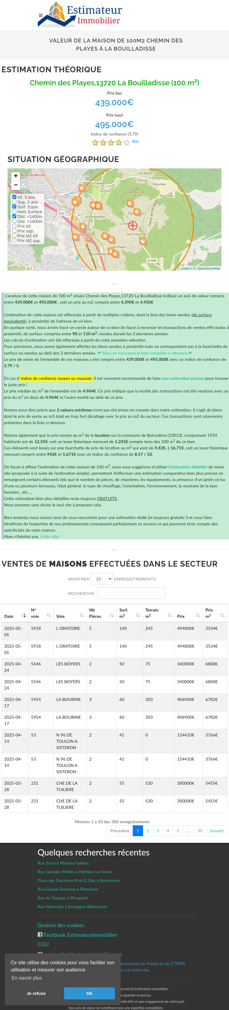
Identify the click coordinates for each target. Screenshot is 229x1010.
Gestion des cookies (61, 912)
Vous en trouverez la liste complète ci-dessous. (144, 352)
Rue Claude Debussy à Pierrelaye (68, 876)
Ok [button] (89, 993)
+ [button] (16, 176)
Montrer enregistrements (112, 578)
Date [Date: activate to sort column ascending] (8, 616)
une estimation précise (183, 378)
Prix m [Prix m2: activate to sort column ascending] (214, 613)
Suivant (217, 818)
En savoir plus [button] (26, 977)
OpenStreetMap (208, 268)
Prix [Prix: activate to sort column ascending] (192, 616)
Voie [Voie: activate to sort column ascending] (55, 616)
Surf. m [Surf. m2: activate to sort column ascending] (147, 613)
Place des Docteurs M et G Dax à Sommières (79, 867)
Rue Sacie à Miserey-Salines (63, 850)
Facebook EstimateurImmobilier (79, 922)
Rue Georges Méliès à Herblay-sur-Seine (75, 858)
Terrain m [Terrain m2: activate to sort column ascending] (169, 613)
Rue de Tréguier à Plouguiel (63, 885)
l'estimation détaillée (187, 466)
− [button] (16, 185)
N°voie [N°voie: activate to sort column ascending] (35, 613)
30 (199, 818)
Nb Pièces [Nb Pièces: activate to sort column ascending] (125, 613)
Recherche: (116, 593)
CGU (43, 931)
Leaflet (185, 268)
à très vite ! (50, 536)
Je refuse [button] (36, 993)
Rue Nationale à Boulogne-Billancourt (72, 893)
